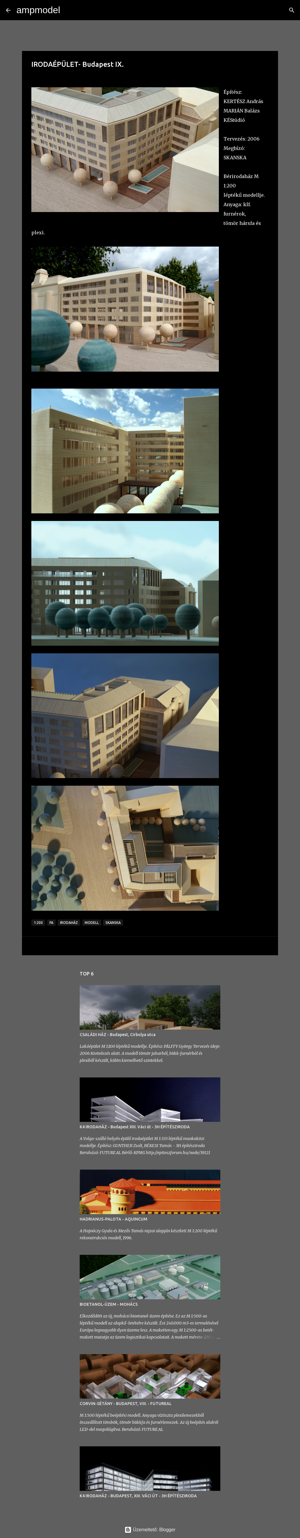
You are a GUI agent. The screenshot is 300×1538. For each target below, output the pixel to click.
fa (51, 922)
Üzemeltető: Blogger (150, 1529)
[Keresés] (68, 10)
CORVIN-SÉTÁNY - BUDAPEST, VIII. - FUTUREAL (126, 1403)
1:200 (38, 922)
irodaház (69, 922)
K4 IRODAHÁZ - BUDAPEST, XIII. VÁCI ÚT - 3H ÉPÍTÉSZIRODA (138, 1495)
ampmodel (38, 10)
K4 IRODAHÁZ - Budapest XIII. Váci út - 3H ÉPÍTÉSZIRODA (135, 1127)
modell (92, 922)
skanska (113, 922)
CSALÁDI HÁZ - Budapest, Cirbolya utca (118, 1034)
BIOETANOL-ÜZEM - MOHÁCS (109, 1304)
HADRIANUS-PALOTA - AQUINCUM (113, 1219)
